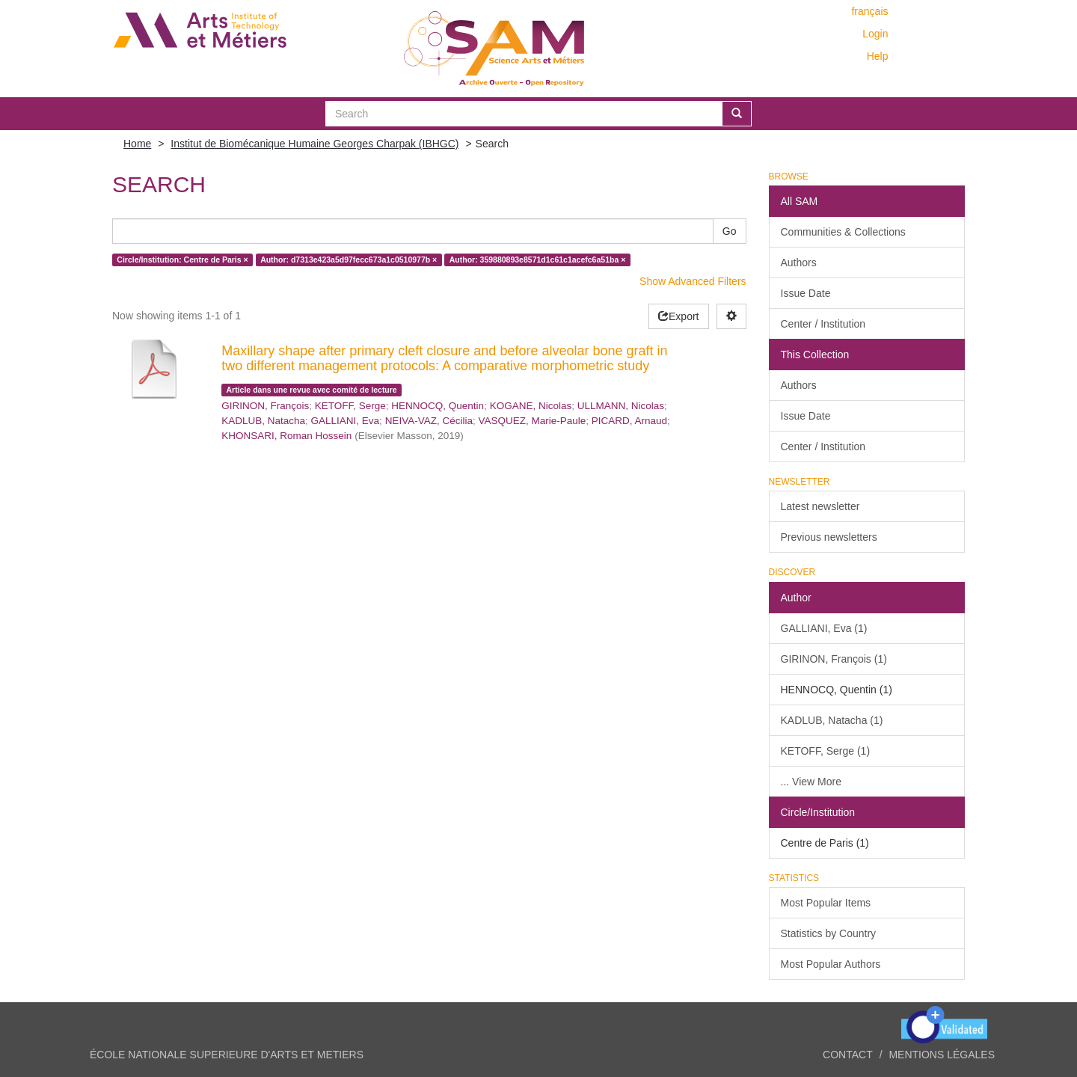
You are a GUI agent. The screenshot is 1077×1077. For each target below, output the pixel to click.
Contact (848, 1055)
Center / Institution (823, 324)
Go (729, 231)
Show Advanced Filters (692, 281)
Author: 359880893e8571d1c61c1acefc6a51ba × (537, 259)
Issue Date (806, 293)
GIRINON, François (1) (834, 659)
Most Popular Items (826, 903)
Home (137, 144)
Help (878, 56)
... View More (811, 782)
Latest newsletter (820, 506)
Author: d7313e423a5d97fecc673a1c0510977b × (348, 259)
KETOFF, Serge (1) (826, 751)
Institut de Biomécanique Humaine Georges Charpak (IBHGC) (314, 144)
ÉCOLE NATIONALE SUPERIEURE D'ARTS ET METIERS (226, 1055)
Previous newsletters (829, 537)
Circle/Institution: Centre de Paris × (182, 259)
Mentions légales (942, 1055)
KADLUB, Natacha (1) (832, 720)
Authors (799, 263)
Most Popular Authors (831, 964)
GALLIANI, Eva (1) (824, 628)
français (869, 11)
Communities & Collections (843, 232)
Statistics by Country (829, 933)
